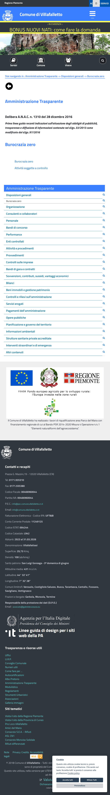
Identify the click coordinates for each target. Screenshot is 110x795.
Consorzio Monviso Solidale (20, 740)
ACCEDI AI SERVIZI (99, 3)
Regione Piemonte (14, 3)
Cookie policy (73, 773)
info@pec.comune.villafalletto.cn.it (27, 503)
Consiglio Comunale (15, 663)
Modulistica (11, 687)
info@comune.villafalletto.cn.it (25, 509)
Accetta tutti (68, 780)
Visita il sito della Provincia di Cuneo (24, 720)
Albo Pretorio (12, 679)
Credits (25, 752)
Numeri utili (11, 667)
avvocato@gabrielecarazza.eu (26, 606)
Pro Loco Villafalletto (16, 724)
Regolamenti (12, 691)
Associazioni (11, 699)
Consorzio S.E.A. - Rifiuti (18, 732)
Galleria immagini (14, 703)
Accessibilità (36, 752)
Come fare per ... (13, 671)
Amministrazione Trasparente (20, 683)
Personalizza (79, 786)
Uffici (8, 655)
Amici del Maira (13, 728)
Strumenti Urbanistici (16, 695)
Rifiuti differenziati (15, 744)
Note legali (6, 754)
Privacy (17, 752)
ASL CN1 (9, 736)
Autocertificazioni (14, 675)
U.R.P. (8, 659)
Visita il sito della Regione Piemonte (24, 716)
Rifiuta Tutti (92, 780)
